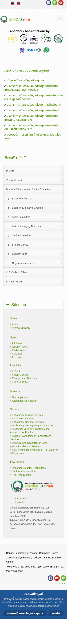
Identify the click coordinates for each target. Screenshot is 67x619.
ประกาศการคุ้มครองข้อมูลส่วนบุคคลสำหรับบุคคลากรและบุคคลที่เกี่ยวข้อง (33, 97)
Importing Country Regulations (28, 468)
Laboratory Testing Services (26, 415)
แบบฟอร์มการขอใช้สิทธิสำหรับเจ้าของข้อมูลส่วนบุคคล (32, 136)
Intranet (62, 583)
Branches (21, 498)
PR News (16, 343)
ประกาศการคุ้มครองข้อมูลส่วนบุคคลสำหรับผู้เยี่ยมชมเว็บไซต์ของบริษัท (30, 127)
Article (14, 324)
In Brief (15, 371)
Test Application (19, 397)
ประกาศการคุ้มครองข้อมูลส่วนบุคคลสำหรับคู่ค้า (34, 110)
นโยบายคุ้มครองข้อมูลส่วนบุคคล (25, 80)
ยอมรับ (56, 613)
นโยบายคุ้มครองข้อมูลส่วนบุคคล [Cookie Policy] (25, 613)
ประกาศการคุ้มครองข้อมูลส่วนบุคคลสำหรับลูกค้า (34, 104)
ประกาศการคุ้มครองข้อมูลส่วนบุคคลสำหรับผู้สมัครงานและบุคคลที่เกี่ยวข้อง (30, 88)
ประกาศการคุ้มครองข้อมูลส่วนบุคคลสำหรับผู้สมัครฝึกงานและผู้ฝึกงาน (30, 118)
